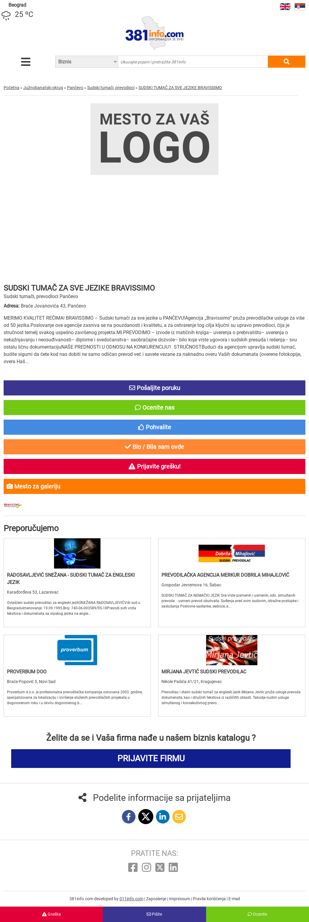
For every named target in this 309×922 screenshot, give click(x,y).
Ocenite (257, 914)
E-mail (234, 898)
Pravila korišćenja (210, 898)
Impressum (180, 898)
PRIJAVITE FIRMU (151, 758)
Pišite (154, 914)
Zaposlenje (156, 898)
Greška (51, 914)
